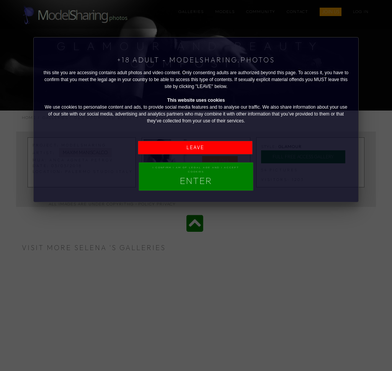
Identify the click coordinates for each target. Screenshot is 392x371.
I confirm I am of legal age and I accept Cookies (196, 176)
